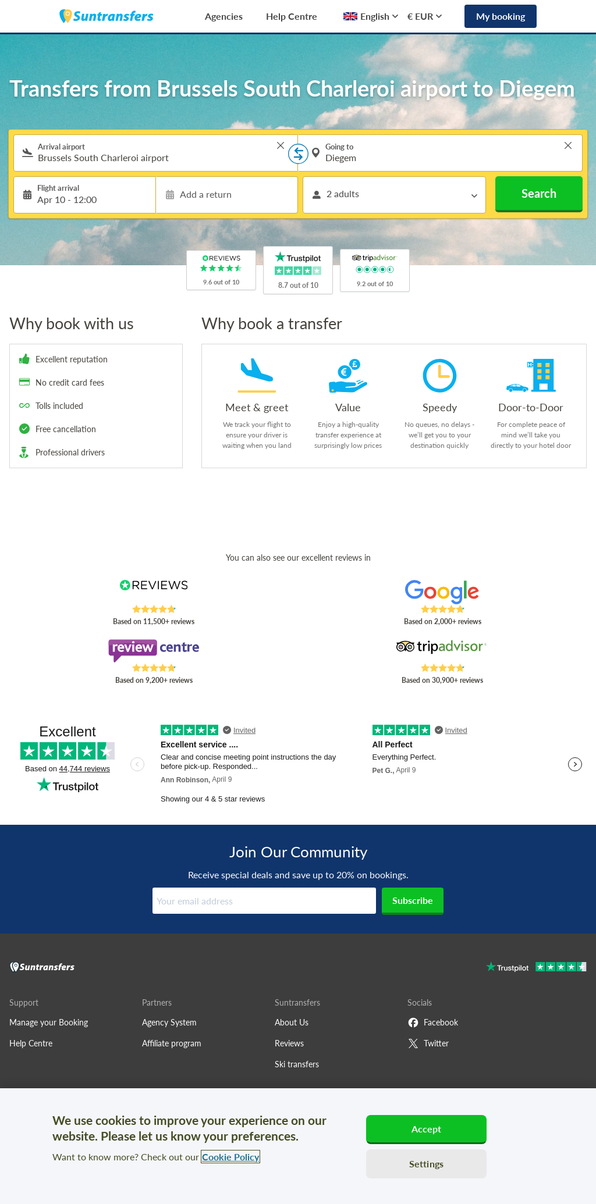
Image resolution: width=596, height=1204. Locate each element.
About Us (291, 1022)
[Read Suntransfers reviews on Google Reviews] (442, 592)
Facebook (432, 1022)
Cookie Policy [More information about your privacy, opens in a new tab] (230, 1156)
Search (539, 193)
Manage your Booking (48, 1022)
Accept (426, 1128)
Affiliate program (171, 1043)
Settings (426, 1163)
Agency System (169, 1022)
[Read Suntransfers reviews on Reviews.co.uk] (153, 592)
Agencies (224, 16)
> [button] (280, 145)
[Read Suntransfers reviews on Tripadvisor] (442, 651)
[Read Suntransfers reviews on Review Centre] (153, 651)
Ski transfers (297, 1064)
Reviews (289, 1043)
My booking (500, 16)
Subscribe (412, 900)
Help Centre (291, 16)
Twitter (428, 1043)
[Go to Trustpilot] (536, 968)
